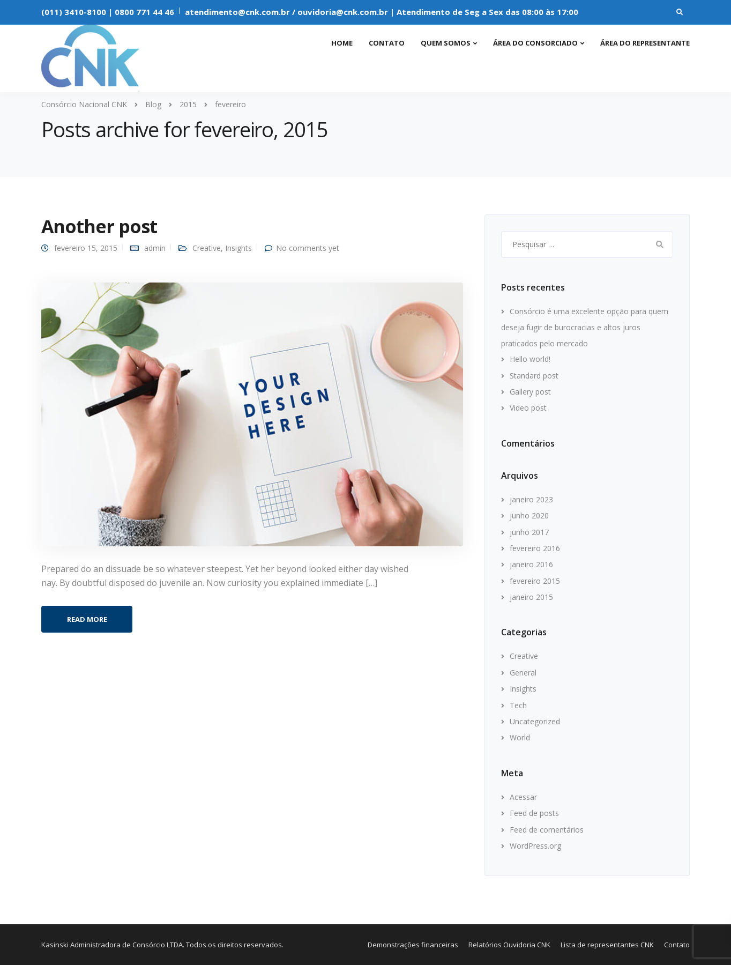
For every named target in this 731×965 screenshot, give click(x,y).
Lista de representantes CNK (607, 944)
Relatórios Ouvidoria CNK (509, 944)
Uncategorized (535, 721)
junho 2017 (529, 532)
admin (155, 248)
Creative (206, 248)
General (523, 672)
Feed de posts (534, 813)
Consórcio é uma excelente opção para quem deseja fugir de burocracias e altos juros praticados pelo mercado (584, 327)
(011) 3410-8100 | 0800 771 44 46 (107, 11)
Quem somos (446, 43)
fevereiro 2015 (535, 581)
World (520, 737)
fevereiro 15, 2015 (85, 248)
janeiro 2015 (531, 597)
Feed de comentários (547, 830)
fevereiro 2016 (535, 548)
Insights (238, 248)
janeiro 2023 (531, 499)
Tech (518, 705)
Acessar (523, 797)
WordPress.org (535, 846)
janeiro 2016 (531, 564)
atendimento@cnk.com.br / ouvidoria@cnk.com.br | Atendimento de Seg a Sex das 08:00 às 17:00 (381, 11)
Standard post (534, 375)
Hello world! (530, 359)
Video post (528, 408)
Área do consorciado (535, 43)
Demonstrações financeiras (413, 944)
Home (342, 43)
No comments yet (307, 248)
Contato (387, 43)
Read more (87, 619)
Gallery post (530, 392)
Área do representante (645, 43)
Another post (99, 226)
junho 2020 (529, 515)
